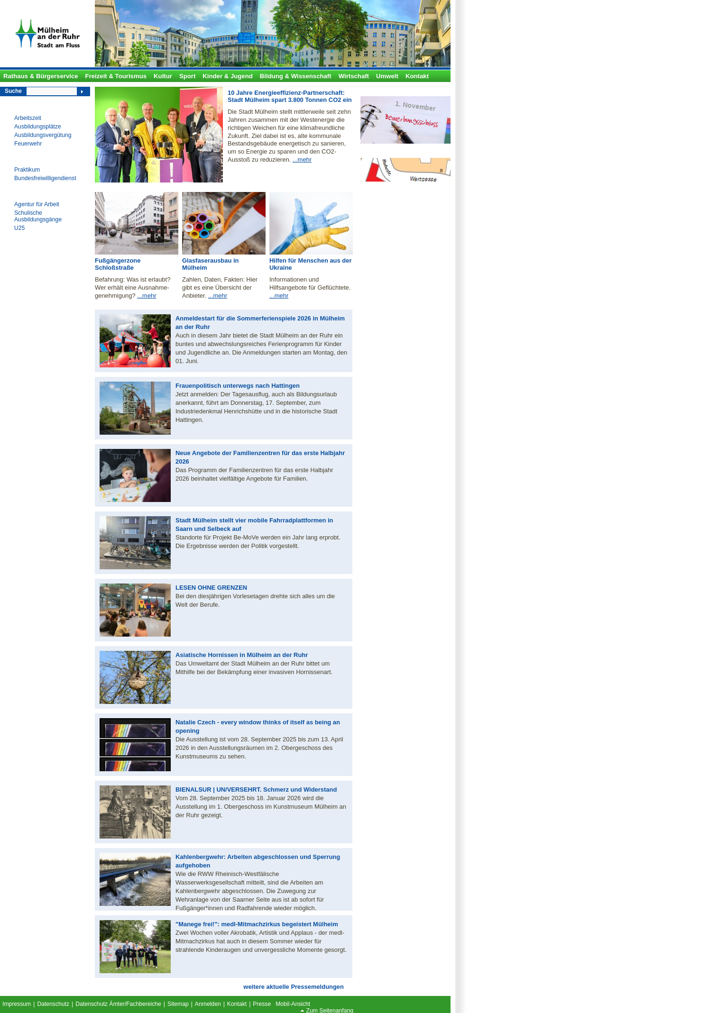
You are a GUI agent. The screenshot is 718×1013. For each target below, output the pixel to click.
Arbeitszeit (27, 118)
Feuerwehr (28, 143)
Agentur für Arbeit (36, 204)
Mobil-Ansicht (293, 1004)
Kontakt (237, 1004)
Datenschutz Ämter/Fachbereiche (118, 1004)
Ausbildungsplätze (37, 126)
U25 (19, 228)
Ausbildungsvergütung (42, 135)
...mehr (302, 159)
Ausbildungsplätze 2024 (396, 91)
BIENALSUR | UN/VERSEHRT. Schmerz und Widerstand (256, 789)
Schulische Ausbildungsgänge (38, 216)
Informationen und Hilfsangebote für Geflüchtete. (309, 283)
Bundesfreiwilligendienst (45, 178)
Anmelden (208, 1004)
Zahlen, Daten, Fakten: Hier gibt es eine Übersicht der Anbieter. (220, 287)
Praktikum (27, 169)
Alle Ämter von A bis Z (394, 153)
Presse (262, 1004)
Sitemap (178, 1004)
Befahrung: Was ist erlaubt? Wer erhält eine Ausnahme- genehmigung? (132, 287)
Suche (13, 91)
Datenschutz (53, 1004)
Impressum (16, 1004)
